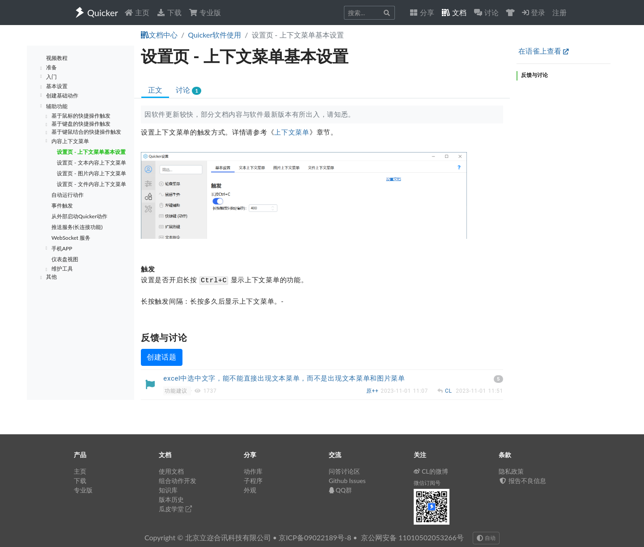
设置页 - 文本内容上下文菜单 (91, 162)
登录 (533, 12)
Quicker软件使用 (214, 34)
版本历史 (171, 499)
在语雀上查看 (543, 51)
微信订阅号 (427, 482)
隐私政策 (511, 471)
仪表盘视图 (64, 259)
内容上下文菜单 (70, 141)
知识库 (168, 490)
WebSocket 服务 (70, 237)
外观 (250, 490)
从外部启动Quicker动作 (79, 216)
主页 (136, 12)
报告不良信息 (522, 480)
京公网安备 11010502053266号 (412, 537)
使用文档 (171, 471)
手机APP (61, 248)
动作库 (253, 471)
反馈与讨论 (534, 75)
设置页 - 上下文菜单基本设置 (91, 151)
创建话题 (162, 357)
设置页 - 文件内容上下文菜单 (91, 184)
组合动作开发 (177, 480)
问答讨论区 (344, 471)
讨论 (188, 90)
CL (449, 391)
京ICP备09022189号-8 (315, 537)
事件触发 (62, 205)
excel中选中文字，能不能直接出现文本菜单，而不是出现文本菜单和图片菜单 (284, 378)
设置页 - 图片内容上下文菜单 (91, 173)
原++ (373, 391)
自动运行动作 (67, 194)
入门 (51, 76)
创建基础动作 (62, 95)
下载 (169, 12)
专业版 (205, 12)
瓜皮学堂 (175, 509)
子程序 (253, 480)
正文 (155, 89)
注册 (559, 12)
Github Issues (347, 480)
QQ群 (340, 490)
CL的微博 (431, 471)
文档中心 (159, 34)
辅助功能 (57, 106)
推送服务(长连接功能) (76, 227)
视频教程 (57, 58)
